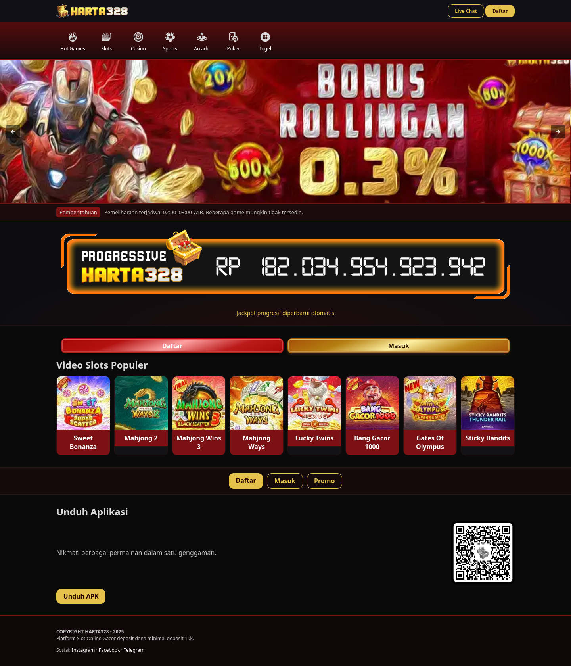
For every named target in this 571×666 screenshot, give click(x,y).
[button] (13, 131)
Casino (138, 42)
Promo (324, 480)
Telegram (134, 650)
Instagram (83, 650)
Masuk (398, 346)
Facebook (109, 650)
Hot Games (72, 42)
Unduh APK (81, 596)
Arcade (201, 42)
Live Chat (466, 11)
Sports (170, 42)
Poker (233, 42)
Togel (265, 42)
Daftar (500, 11)
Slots (106, 42)
